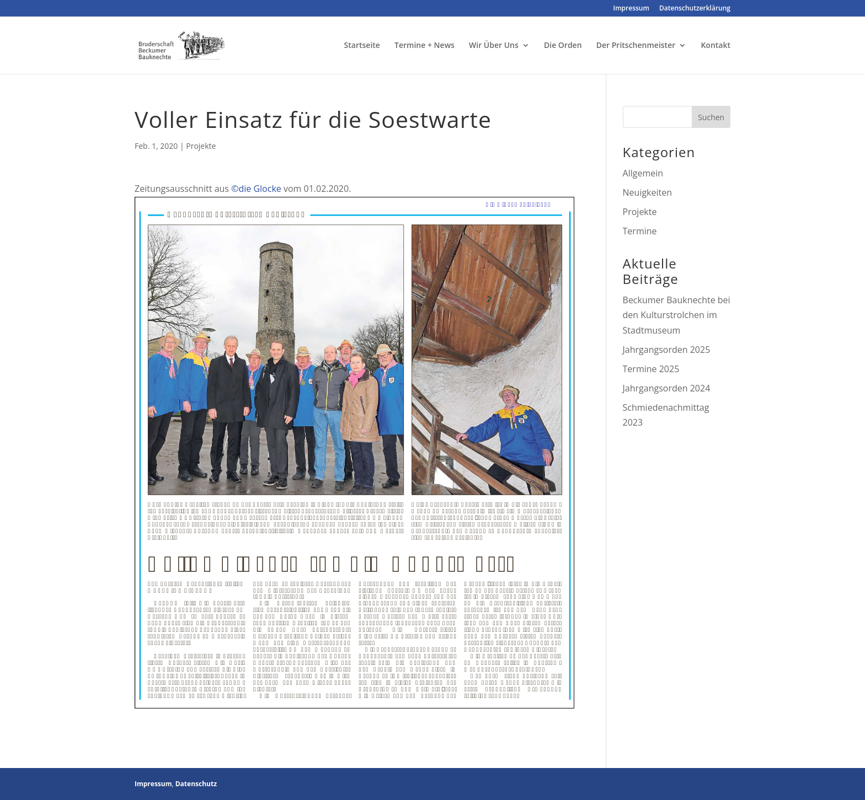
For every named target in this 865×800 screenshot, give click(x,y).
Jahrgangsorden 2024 (667, 388)
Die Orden (563, 45)
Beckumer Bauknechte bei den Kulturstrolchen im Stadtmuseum (676, 315)
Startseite (362, 45)
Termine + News (424, 45)
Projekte (201, 146)
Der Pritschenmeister (636, 45)
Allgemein (643, 173)
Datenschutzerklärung (694, 9)
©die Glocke (256, 188)
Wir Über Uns (494, 45)
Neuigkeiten (647, 192)
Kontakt (715, 45)
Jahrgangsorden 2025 (667, 349)
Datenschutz (196, 783)
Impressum (631, 9)
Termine (640, 231)
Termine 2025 (651, 369)
